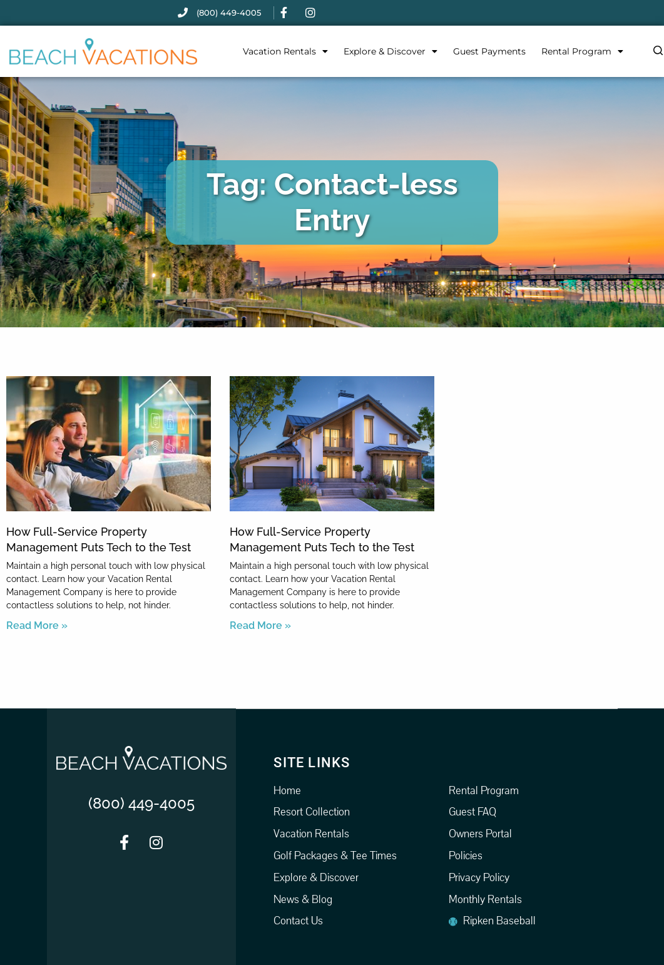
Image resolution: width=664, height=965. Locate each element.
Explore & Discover (390, 51)
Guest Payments (489, 51)
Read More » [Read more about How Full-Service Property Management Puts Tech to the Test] (37, 625)
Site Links (311, 762)
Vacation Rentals (285, 51)
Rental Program (582, 51)
